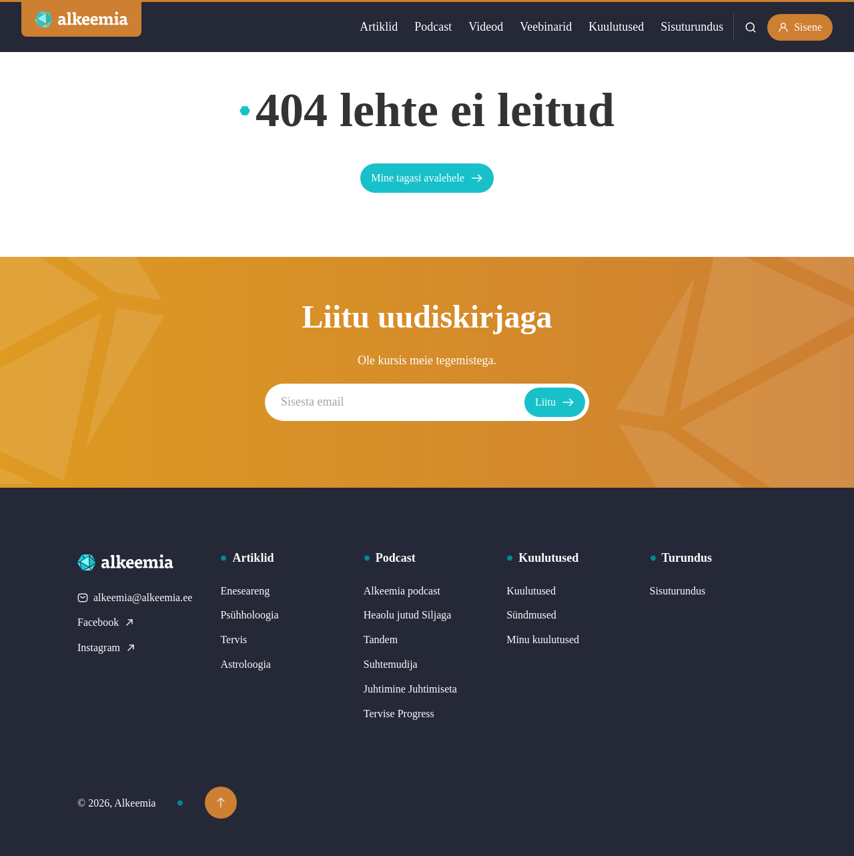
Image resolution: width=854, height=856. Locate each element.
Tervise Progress (399, 713)
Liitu (554, 402)
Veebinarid (546, 26)
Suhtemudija (391, 664)
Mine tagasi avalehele (427, 178)
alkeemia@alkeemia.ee (134, 597)
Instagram (106, 647)
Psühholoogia (249, 614)
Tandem (381, 639)
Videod (485, 26)
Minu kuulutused (542, 639)
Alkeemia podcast (402, 590)
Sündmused (531, 614)
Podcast (433, 26)
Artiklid (379, 26)
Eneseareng (245, 590)
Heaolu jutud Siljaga (408, 614)
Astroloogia (245, 664)
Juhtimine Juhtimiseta (410, 689)
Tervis (233, 639)
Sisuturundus (692, 26)
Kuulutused (616, 26)
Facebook (106, 622)
